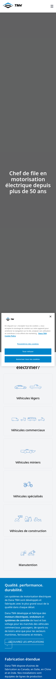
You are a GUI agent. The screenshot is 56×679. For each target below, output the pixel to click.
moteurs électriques (16, 616)
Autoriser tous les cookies (28, 359)
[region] (28, 339)
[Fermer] (50, 316)
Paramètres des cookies (28, 344)
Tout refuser (27, 351)
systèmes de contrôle (17, 620)
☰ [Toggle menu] (52, 6)
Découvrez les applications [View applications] (25, 643)
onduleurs (35, 616)
